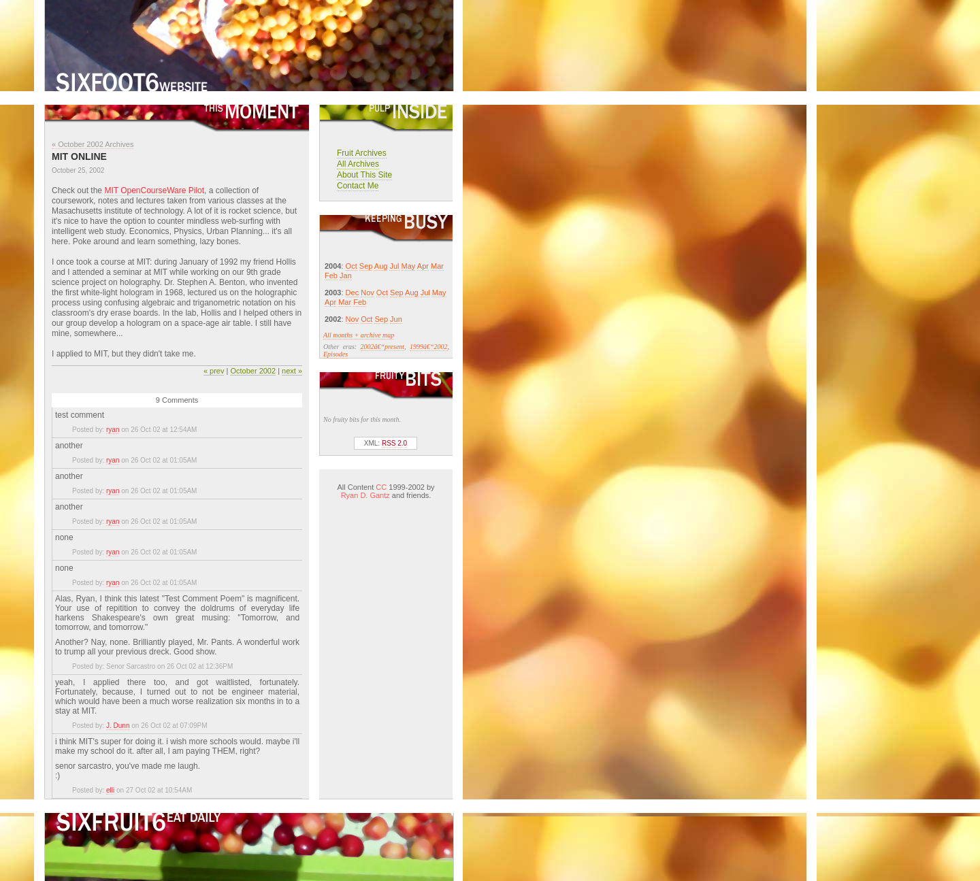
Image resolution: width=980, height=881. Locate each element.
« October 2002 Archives (92, 144)
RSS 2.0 (394, 443)
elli (110, 790)
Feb (331, 275)
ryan (112, 429)
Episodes (335, 354)
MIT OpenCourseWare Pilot (154, 190)
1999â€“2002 (429, 346)
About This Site (364, 175)
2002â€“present (383, 346)
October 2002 (253, 371)
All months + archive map (358, 335)
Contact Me (357, 185)
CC (381, 487)
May (409, 266)
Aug (381, 266)
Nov (367, 292)
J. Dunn (117, 725)
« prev (214, 371)
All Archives (358, 164)
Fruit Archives (362, 153)
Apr (423, 266)
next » (292, 371)
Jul (394, 266)
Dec (352, 292)
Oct (351, 266)
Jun (396, 319)
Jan (346, 275)
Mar (437, 266)
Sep (366, 266)
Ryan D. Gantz (365, 495)
